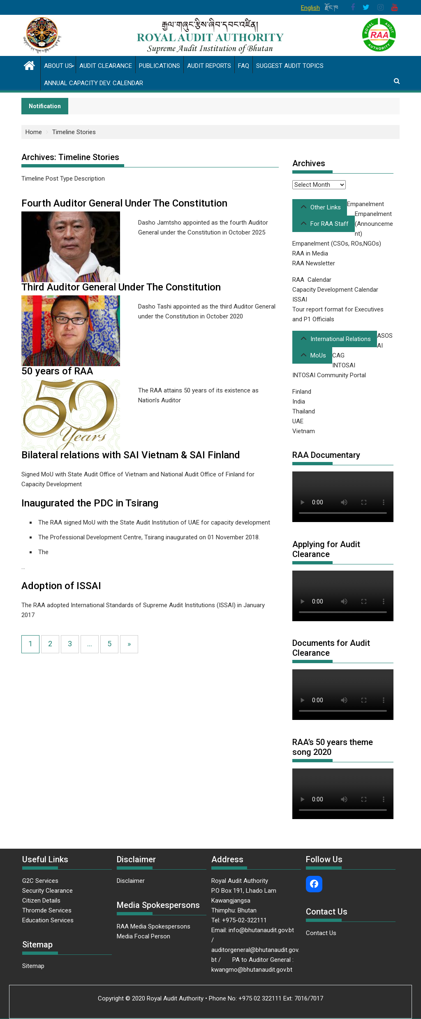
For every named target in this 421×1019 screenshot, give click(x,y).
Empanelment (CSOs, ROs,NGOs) (336, 243)
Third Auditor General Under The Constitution (121, 287)
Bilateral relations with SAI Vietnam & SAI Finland (130, 455)
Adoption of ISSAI (61, 586)
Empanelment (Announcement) (374, 223)
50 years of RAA (57, 371)
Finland (301, 391)
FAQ (243, 66)
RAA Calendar (311, 279)
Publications (159, 66)
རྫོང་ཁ (331, 8)
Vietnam (303, 431)
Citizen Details (41, 900)
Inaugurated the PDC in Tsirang (89, 503)
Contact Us (321, 933)
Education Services (48, 920)
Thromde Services (47, 910)
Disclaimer (131, 880)
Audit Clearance (105, 66)
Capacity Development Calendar (335, 289)
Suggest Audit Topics (290, 66)
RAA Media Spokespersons (153, 926)
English (310, 8)
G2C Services (41, 880)
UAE (297, 421)
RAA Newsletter (313, 263)
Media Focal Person (143, 936)
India (298, 401)
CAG (338, 355)
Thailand (303, 411)
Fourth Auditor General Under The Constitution (124, 203)
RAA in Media (310, 253)
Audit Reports (209, 66)
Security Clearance (47, 890)
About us (58, 66)
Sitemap (33, 966)
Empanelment (365, 204)
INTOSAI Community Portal (329, 375)
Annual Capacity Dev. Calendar (93, 83)
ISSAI (299, 299)
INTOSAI (343, 365)
